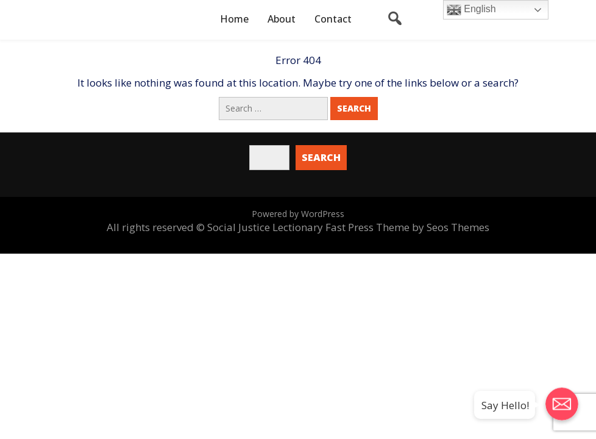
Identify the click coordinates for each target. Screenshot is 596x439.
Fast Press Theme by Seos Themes (407, 227)
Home (234, 19)
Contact (333, 19)
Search (321, 157)
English (471, 9)
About (282, 19)
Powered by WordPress (298, 214)
